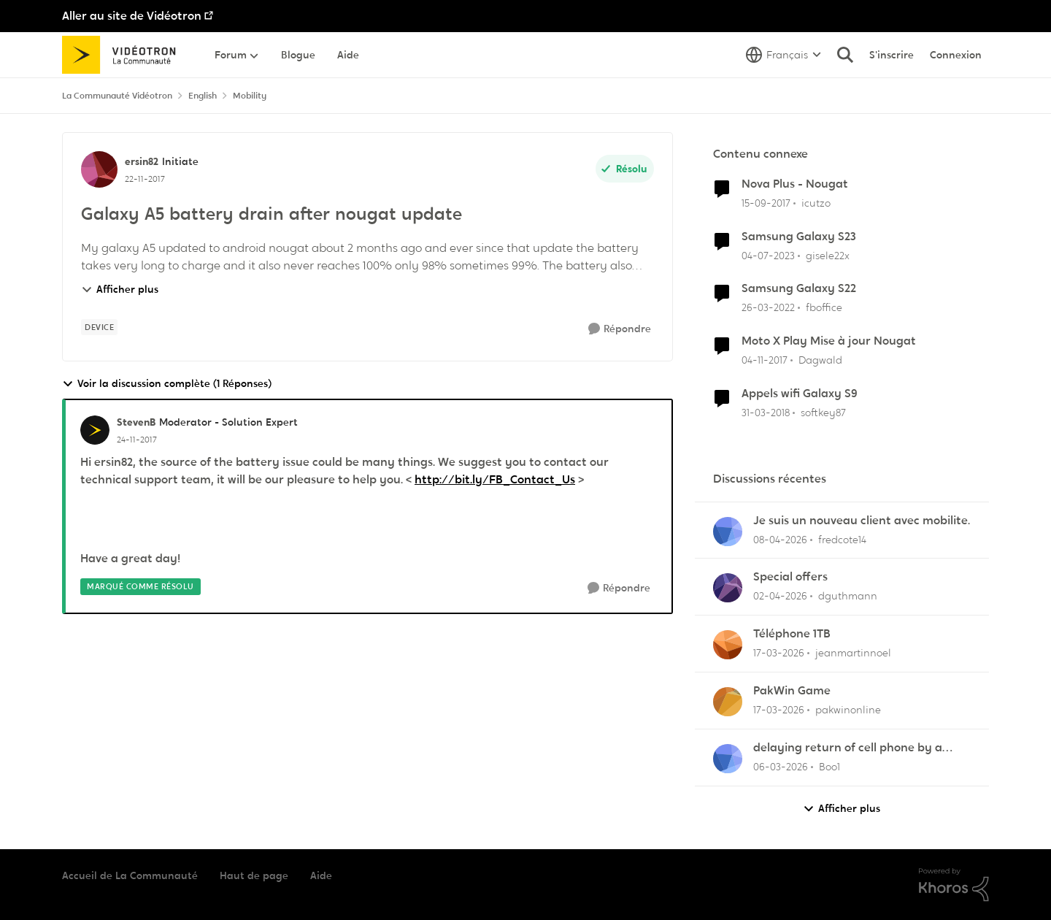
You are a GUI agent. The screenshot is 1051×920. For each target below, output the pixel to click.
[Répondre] (619, 329)
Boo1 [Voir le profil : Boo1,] (829, 766)
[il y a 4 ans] (768, 307)
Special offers (790, 577)
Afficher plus (119, 289)
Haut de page (254, 875)
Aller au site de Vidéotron (131, 15)
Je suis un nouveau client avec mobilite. (861, 520)
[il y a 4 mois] (780, 596)
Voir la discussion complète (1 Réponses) (167, 384)
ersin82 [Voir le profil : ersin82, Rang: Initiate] (141, 161)
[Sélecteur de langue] (783, 54)
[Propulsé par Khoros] (954, 885)
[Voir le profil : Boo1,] (727, 758)
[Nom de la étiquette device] (99, 327)
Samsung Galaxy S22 (799, 288)
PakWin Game (792, 690)
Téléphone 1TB (792, 633)
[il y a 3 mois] (780, 539)
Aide (321, 875)
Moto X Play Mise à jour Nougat (829, 341)
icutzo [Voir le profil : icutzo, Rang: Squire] (816, 203)
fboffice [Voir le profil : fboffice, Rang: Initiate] (824, 307)
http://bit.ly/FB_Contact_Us (495, 479)
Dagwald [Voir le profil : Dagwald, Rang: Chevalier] (820, 360)
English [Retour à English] (202, 95)
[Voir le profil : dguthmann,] (727, 587)
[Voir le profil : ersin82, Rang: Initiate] (99, 169)
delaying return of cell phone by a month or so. (847, 748)
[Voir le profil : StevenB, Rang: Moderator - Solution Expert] (94, 430)
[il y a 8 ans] (766, 203)
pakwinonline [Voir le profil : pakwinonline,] (848, 709)
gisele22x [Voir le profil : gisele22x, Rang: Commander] (828, 254)
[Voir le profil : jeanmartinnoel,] (727, 644)
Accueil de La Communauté (130, 875)
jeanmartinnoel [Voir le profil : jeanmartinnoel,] (853, 652)
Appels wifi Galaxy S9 (800, 393)
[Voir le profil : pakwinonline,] (727, 701)
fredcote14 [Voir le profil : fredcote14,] (842, 538)
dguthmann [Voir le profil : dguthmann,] (847, 595)
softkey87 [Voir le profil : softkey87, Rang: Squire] (823, 412)
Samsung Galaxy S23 (799, 236)
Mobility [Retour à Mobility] (249, 95)
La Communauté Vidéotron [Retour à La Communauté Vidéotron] (117, 95)
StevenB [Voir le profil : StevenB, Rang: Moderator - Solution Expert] (136, 422)
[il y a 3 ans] (768, 255)
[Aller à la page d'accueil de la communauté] (123, 55)
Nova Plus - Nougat (795, 184)
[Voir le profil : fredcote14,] (727, 531)
